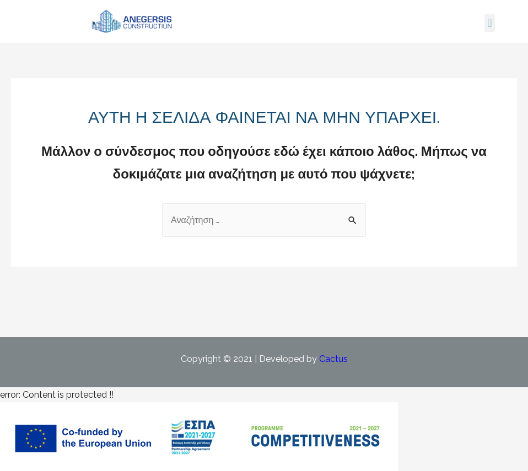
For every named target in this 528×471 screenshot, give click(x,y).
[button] (489, 23)
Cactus (333, 359)
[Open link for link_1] (132, 21)
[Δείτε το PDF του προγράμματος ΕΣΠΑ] (199, 436)
